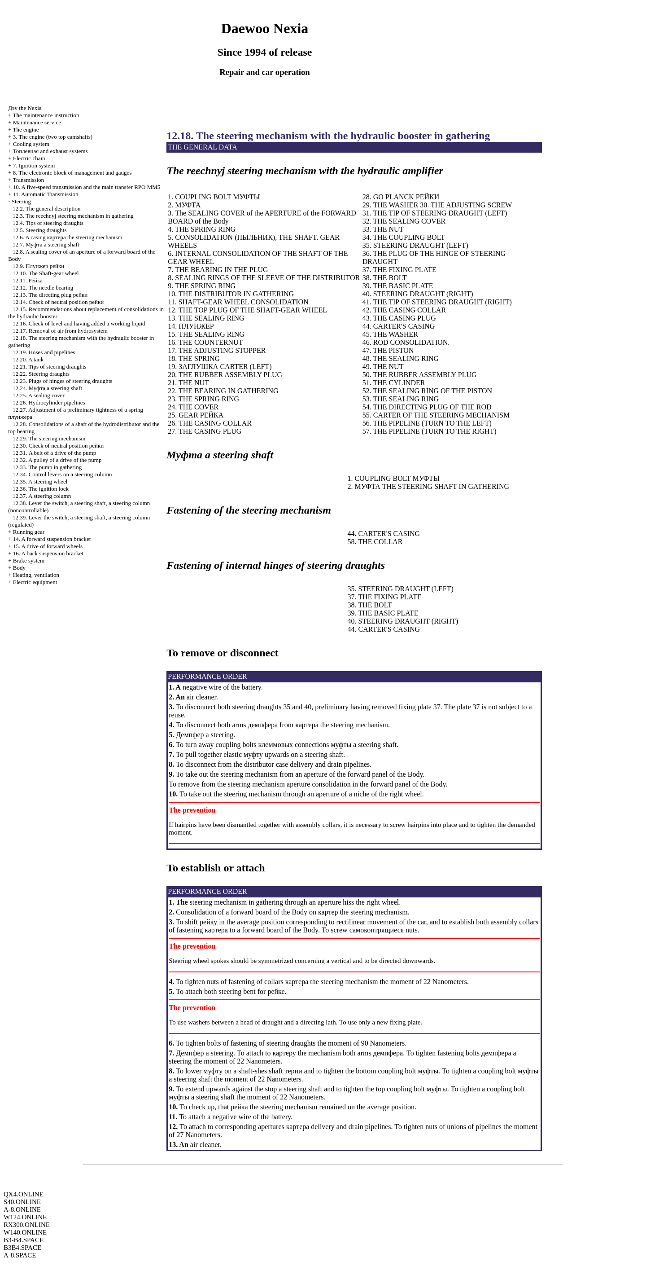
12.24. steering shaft (47, 388)
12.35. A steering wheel (40, 481)
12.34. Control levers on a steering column (62, 474)
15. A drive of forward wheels (48, 546)
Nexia (24, 108)
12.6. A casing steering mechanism (67, 237)
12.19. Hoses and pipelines (44, 352)
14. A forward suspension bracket (52, 539)
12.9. (38, 266)
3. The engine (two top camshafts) (52, 136)
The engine (26, 129)
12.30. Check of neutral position (58, 445)
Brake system (28, 560)
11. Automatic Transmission (46, 194)
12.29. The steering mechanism (49, 438)
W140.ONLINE (25, 1232)
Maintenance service (37, 122)
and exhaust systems (50, 151)
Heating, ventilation (36, 574)
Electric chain (29, 158)
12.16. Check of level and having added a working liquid (79, 323)
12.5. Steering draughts (40, 230)
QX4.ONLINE (24, 1194)
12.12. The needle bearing (43, 287)
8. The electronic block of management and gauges (72, 172)
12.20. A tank (28, 359)
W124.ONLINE (25, 1217)
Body (19, 567)
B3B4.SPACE (22, 1247)
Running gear (28, 531)
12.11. (28, 280)
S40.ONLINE (22, 1201)
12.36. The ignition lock (41, 488)
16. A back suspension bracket (48, 553)
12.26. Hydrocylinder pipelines (49, 402)
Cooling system (31, 144)
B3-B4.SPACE (24, 1240)
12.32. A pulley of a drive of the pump (57, 460)
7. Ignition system (34, 165)
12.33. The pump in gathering (47, 467)
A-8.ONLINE (22, 1209)
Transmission (28, 179)
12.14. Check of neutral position (58, 302)
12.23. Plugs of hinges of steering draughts (62, 381)
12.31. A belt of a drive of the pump (54, 452)
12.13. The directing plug (50, 294)
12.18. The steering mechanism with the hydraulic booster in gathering (328, 135)
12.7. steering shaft (46, 244)
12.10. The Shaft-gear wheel (46, 273)
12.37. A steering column (42, 495)
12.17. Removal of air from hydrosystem (60, 330)
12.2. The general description (47, 208)
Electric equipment (35, 582)
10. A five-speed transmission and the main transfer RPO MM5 (87, 187)
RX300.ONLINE (27, 1224)
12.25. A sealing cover (39, 395)
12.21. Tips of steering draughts (50, 366)
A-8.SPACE (20, 1255)
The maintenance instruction (46, 115)
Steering (21, 201)
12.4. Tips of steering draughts (48, 223)
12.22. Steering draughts (41, 373)
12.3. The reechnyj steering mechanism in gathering (73, 215)
